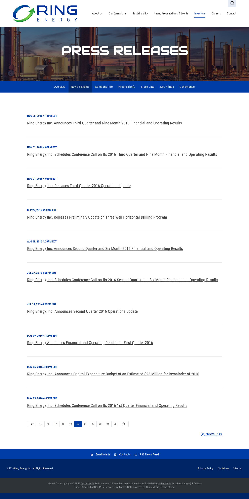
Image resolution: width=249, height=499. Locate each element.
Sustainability (140, 13)
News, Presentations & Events (171, 13)
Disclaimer (223, 474)
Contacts (125, 460)
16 (48, 430)
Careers (216, 13)
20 (78, 430)
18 (63, 430)
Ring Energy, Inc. (23, 474)
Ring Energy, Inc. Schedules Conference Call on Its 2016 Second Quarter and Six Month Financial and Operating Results (122, 285)
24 (108, 430)
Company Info (104, 92)
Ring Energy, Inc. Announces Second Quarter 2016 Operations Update (82, 317)
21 (85, 430)
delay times (165, 489)
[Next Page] (124, 430)
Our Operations (117, 13)
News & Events (80, 92)
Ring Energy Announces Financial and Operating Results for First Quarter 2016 (90, 348)
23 (100, 430)
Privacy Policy (205, 474)
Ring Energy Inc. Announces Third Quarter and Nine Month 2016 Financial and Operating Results (104, 128)
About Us (97, 13)
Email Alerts (103, 460)
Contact (231, 13)
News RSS (211, 440)
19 (70, 430)
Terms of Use (167, 493)
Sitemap (237, 474)
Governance (187, 92)
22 (93, 430)
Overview (59, 92)
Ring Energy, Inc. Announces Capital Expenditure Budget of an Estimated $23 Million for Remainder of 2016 (113, 380)
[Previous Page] (32, 430)
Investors (199, 13)
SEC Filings (167, 92)
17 (55, 430)
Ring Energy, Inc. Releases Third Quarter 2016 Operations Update (79, 191)
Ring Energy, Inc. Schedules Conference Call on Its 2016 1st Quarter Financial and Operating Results (107, 411)
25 (115, 430)
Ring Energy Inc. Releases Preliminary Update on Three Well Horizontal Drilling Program (97, 223)
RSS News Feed (149, 460)
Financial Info (126, 92)
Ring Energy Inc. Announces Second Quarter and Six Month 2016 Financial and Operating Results (105, 254)
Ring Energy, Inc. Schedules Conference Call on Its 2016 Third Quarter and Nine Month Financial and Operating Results (122, 160)
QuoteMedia (87, 489)
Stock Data (148, 92)
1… (40, 430)
